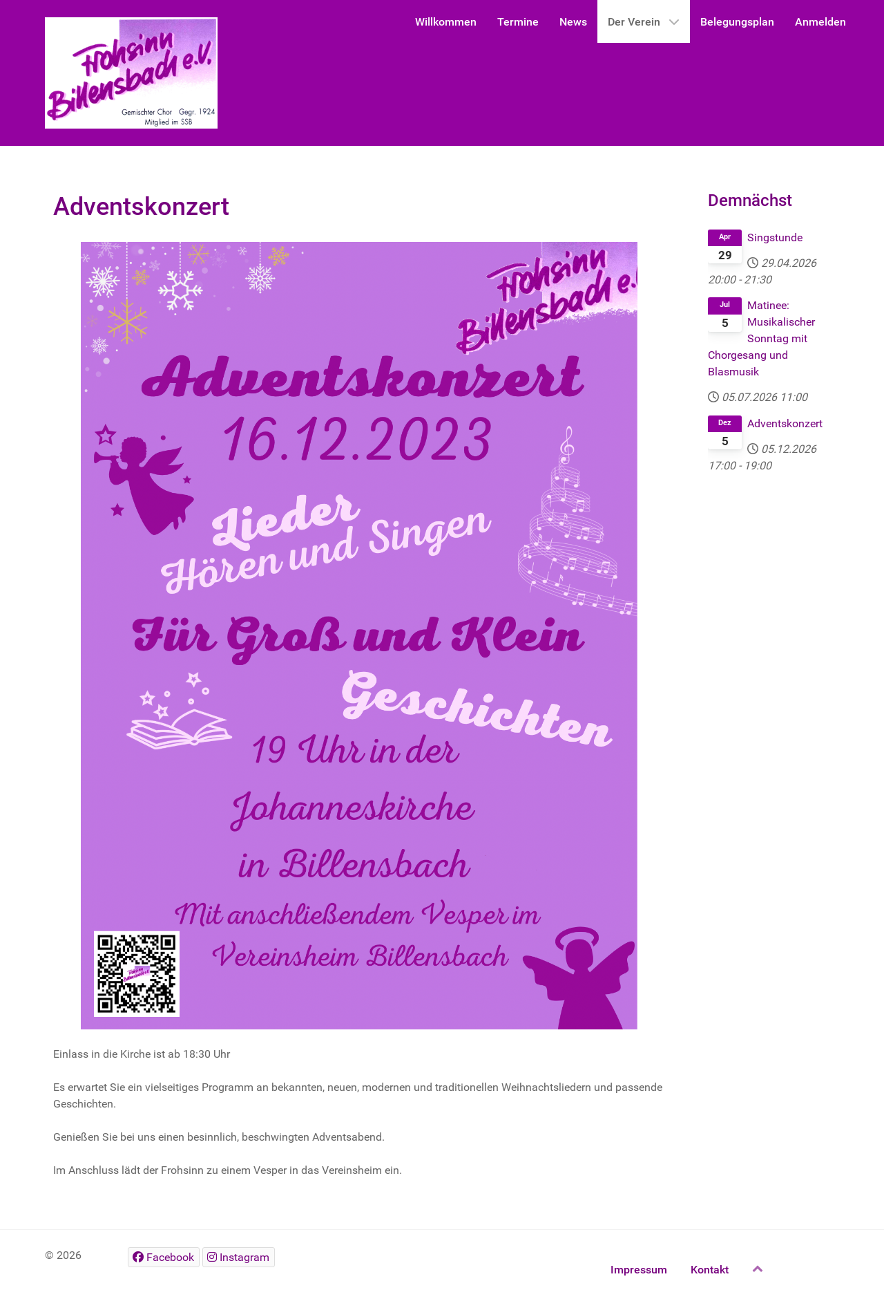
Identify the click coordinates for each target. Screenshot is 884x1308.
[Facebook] (164, 1257)
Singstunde (775, 237)
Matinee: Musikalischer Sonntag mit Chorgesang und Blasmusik (761, 338)
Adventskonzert (785, 423)
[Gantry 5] (131, 73)
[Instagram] (238, 1257)
